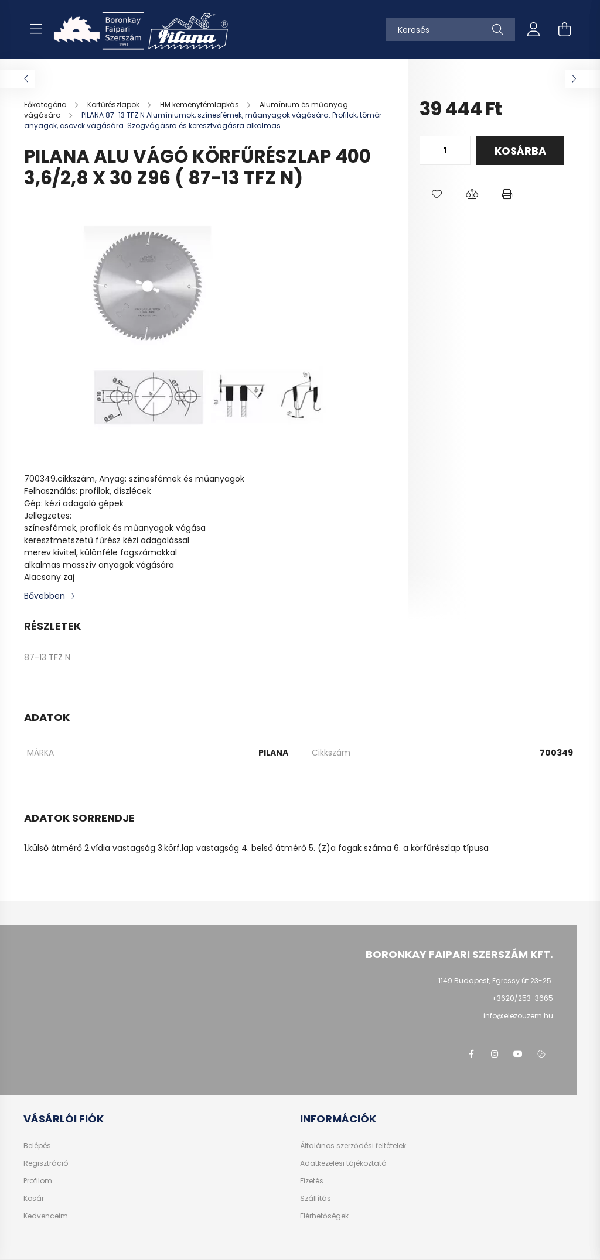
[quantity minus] (429, 150)
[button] (437, 194)
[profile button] (534, 29)
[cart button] (564, 29)
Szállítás (315, 1198)
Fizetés (311, 1181)
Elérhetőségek (324, 1216)
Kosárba (520, 150)
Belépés (37, 1146)
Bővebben (44, 596)
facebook (471, 1054)
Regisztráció (45, 1163)
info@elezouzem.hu (518, 1016)
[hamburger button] (35, 29)
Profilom (37, 1181)
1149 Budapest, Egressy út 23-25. (495, 981)
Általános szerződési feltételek (353, 1146)
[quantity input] (445, 150)
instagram (494, 1054)
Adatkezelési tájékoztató (343, 1163)
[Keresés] (450, 29)
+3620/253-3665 (522, 998)
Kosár (33, 1198)
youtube (518, 1054)
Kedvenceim (45, 1216)
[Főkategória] (46, 104)
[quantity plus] (461, 150)
